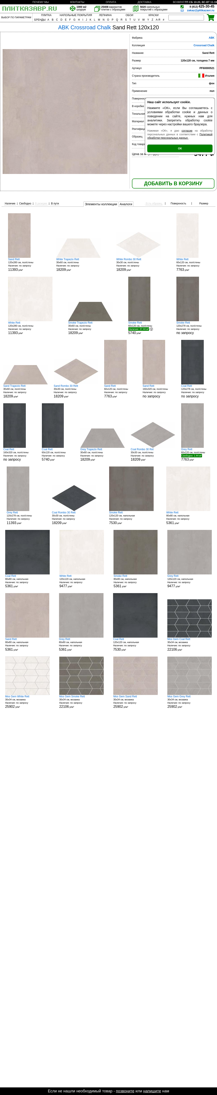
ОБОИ (129, 15)
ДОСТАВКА (144, 2)
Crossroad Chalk (204, 45)
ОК (180, 148)
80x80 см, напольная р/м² (188, 518)
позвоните (125, 1091)
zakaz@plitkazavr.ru (200, 10)
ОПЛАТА (111, 2)
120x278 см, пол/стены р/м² (23, 518)
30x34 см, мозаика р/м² (189, 644)
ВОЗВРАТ (179, 2)
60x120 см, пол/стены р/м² (192, 264)
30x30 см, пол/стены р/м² (138, 264)
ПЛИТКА (46, 15)
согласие (187, 130)
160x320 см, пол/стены (159, 391)
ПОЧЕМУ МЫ (40, 2)
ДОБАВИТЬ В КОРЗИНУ (173, 183)
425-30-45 (202, 6)
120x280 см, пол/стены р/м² (24, 264)
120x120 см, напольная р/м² (131, 518)
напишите (152, 1091)
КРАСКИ (153, 15)
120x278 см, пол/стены (192, 328)
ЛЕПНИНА (105, 15)
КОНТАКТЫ (77, 2)
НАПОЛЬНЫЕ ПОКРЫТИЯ (76, 15)
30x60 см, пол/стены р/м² (78, 264)
